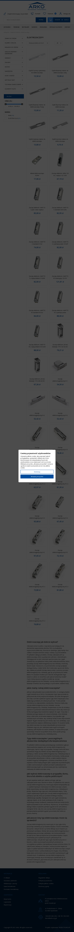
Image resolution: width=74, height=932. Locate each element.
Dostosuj (37, 472)
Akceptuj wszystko (37, 477)
